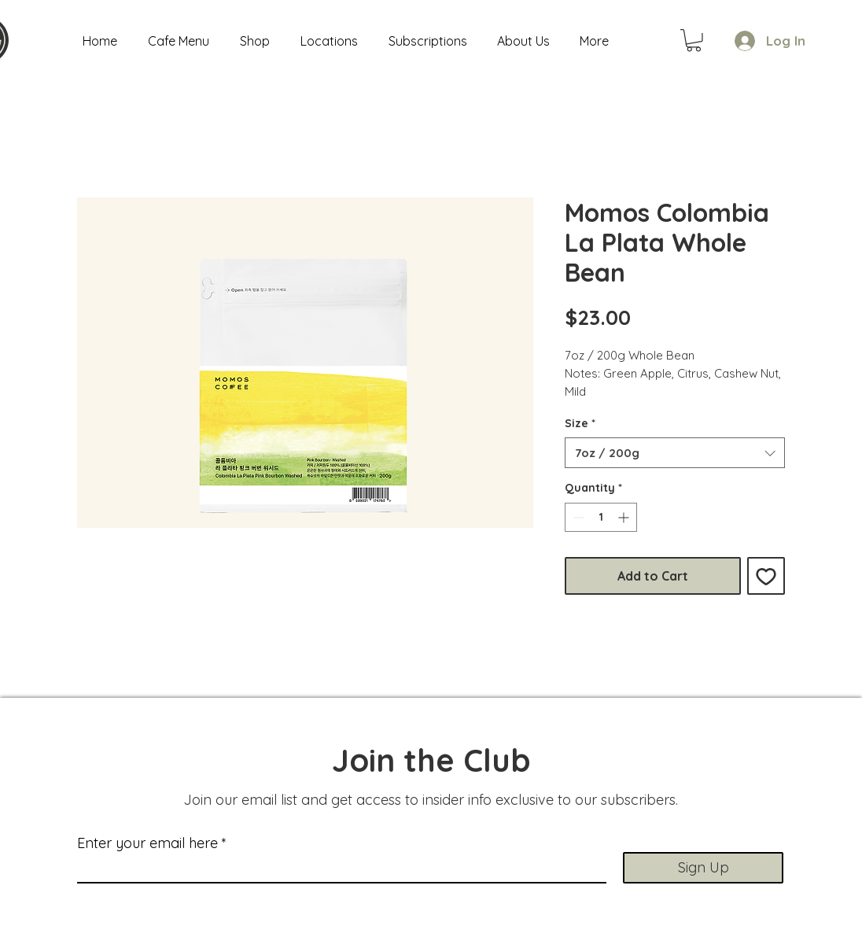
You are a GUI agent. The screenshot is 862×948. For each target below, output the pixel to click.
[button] (693, 40)
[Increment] (625, 517)
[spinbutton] (601, 517)
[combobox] (675, 452)
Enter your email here (147, 843)
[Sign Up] (703, 867)
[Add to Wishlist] (766, 576)
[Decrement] (577, 517)
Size (580, 423)
